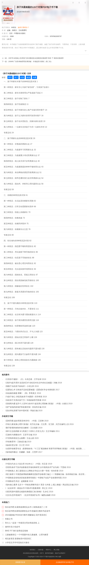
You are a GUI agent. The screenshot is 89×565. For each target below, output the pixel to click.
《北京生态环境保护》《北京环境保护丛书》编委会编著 (27, 495)
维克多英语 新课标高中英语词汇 (18, 539)
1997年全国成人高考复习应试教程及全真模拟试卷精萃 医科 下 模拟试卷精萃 (36, 58)
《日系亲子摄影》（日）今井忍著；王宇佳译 (22, 379)
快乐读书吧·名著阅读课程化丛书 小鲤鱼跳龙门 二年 (26, 507)
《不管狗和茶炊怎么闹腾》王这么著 (19, 438)
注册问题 (40, 550)
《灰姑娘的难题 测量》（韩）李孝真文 (20, 393)
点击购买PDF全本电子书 (65, 562)
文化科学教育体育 (23, 12)
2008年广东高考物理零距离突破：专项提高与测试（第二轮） (30, 61)
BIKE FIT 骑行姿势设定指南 (16, 531)
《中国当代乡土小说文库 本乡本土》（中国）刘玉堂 (25, 464)
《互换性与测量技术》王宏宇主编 (18, 435)
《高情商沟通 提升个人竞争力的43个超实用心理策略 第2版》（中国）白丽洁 (36, 404)
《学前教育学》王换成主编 (15, 442)
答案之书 (9, 519)
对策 (22, 77)
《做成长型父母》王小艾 (14, 445)
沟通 (34, 77)
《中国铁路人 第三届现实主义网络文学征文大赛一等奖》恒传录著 (31, 471)
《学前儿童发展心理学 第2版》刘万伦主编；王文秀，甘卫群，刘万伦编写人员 (36, 424)
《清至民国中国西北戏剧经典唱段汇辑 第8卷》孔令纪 (26, 492)
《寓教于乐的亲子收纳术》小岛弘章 (19, 386)
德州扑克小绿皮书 (12, 527)
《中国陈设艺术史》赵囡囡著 (16, 481)
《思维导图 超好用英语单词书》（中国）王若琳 (24, 421)
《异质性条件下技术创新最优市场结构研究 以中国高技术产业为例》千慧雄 (35, 467)
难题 (28, 77)
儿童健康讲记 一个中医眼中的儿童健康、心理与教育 (26, 535)
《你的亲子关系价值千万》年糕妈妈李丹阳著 (22, 400)
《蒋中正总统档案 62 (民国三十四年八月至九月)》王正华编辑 (29, 431)
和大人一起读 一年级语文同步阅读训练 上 (22, 523)
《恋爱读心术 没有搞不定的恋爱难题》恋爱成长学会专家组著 (29, 390)
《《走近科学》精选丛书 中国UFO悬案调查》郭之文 (26, 488)
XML (56, 556)
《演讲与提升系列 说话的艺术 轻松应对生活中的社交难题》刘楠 (30, 383)
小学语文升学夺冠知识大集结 (17, 543)
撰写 (10, 77)
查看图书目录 (20, 562)
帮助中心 (48, 550)
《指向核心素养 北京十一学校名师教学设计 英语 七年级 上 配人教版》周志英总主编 (39, 485)
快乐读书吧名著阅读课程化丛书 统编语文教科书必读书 (27, 511)
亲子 (16, 77)
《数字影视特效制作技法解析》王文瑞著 (21, 428)
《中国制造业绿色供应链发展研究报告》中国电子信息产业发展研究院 (33, 478)
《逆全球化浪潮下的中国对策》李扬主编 (21, 411)
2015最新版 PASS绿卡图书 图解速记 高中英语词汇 (26, 515)
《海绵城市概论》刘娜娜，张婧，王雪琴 (21, 452)
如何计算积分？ (23, 27)
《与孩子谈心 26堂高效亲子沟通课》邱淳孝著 (23, 397)
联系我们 (32, 550)
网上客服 (56, 550)
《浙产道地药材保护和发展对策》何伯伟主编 (22, 407)
